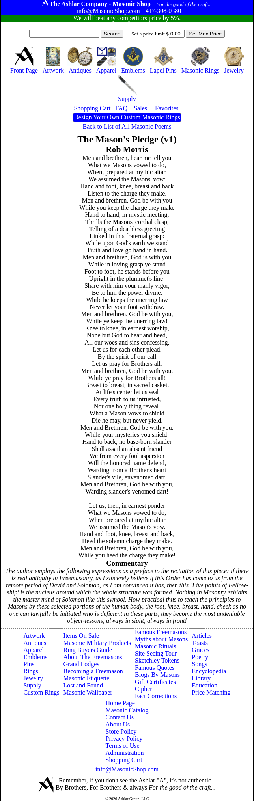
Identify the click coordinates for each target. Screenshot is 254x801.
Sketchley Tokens (157, 660)
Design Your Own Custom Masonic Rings (127, 117)
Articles (202, 635)
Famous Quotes (154, 667)
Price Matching (211, 692)
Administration (125, 752)
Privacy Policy (124, 738)
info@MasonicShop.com (127, 769)
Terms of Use (123, 745)
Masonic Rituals (155, 646)
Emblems (35, 657)
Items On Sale (81, 635)
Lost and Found (83, 685)
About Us (118, 724)
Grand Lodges (81, 664)
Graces (200, 649)
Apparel (33, 649)
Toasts (200, 642)
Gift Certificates (155, 681)
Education (204, 685)
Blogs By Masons (157, 674)
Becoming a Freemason (93, 671)
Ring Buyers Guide (88, 649)
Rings (30, 671)
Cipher (143, 689)
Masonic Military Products (97, 642)
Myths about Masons (161, 639)
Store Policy (121, 731)
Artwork (34, 635)
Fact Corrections (156, 696)
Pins (28, 664)
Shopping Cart (124, 759)
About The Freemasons (93, 657)
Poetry (200, 657)
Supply (32, 685)
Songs (199, 664)
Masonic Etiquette (87, 678)
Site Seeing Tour (156, 653)
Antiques (34, 642)
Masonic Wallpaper (88, 692)
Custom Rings (41, 692)
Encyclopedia (209, 671)
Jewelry (33, 678)
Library (201, 678)
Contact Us (120, 717)
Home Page (120, 703)
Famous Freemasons (161, 632)
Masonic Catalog (127, 710)
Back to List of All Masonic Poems (127, 126)
